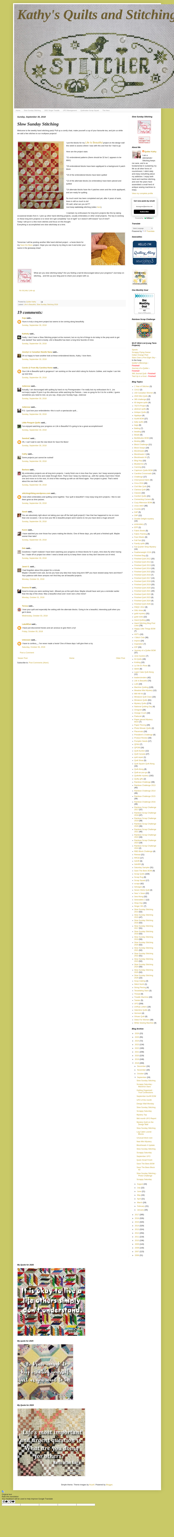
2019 (137, 1059)
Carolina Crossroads (143, 473)
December (141, 1066)
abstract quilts (140, 409)
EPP (136, 527)
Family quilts (139, 543)
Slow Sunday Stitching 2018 (47, 304)
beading (137, 432)
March (140, 1202)
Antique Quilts (140, 412)
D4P (136, 512)
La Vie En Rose (140, 666)
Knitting (137, 662)
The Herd (105, 110)
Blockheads (139, 451)
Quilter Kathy (150, 152)
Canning (137, 467)
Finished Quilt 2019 (142, 584)
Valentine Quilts (140, 1010)
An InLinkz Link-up (27, 290)
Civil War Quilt (140, 486)
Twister (137, 1000)
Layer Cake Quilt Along (144, 672)
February (141, 1206)
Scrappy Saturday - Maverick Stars (145, 1085)
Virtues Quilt (139, 1016)
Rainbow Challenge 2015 (144, 796)
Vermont (137, 1013)
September (142, 1077)
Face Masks (139, 537)
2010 (137, 1240)
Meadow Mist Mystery (143, 690)
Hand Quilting (140, 620)
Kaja (24, 318)
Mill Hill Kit (138, 694)
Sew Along (138, 897)
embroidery (139, 524)
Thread (137, 994)
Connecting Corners (142, 499)
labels (136, 669)
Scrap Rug (138, 877)
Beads (137, 435)
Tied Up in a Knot (139, 376)
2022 (137, 1048)
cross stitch (139, 506)
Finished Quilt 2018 (142, 581)
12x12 (136, 390)
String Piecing (140, 987)
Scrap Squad (139, 880)
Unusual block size (144, 1138)
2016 (137, 1218)
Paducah (138, 716)
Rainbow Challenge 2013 (144, 785)
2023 (137, 1044)
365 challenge (140, 399)
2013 (137, 1229)
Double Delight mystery (144, 519)
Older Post (120, 658)
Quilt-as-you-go (140, 772)
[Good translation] (5, 1501)
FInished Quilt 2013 (142, 565)
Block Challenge (141, 444)
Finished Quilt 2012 (142, 559)
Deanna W (26, 588)
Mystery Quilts (140, 703)
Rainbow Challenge (142, 782)
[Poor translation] (12, 1501)
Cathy (24, 454)
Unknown (26, 640)
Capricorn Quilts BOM (143, 470)
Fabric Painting (140, 534)
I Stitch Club (139, 637)
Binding (137, 441)
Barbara (25, 470)
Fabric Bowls (139, 531)
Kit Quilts (138, 659)
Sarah (24, 512)
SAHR (137, 861)
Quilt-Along (139, 769)
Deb (24, 548)
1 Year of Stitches (141, 386)
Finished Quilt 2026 (142, 604)
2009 (137, 1244)
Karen (24, 530)
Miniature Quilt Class (143, 697)
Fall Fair (137, 540)
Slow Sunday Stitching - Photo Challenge (147, 1174)
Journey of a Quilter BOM (145, 650)
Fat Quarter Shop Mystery (145, 547)
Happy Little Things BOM (144, 629)
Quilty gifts (138, 779)
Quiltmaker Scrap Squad (89, 110)
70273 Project (140, 406)
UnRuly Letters (140, 1007)
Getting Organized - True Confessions (145, 1091)
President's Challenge (143, 735)
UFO (136, 1004)
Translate (148, 231)
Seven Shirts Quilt (141, 890)
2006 (137, 1255)
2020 (137, 1056)
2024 (137, 1041)
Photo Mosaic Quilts (142, 728)
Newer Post (23, 658)
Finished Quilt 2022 (142, 594)
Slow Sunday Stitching (32, 110)
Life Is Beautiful (94, 142)
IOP (136, 647)
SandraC (26, 438)
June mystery (140, 656)
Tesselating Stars (141, 991)
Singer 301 (138, 906)
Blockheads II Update (146, 1145)
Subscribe (144, 212)
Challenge (138, 477)
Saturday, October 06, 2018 (33, 647)
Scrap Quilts (139, 874)
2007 (137, 1251)
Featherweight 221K (142, 552)
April (139, 1199)
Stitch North (139, 984)
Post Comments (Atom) (39, 663)
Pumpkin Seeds (141, 741)
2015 (137, 1222)
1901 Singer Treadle (51, 110)
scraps (137, 884)
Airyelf (91, 1485)
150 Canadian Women (143, 393)
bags (136, 425)
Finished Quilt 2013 (142, 562)
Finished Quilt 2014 (142, 568)
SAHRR (137, 864)
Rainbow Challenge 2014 (144, 791)
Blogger (109, 1485)
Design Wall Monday (145, 1104)
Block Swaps (139, 448)
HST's (136, 634)
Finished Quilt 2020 (142, 588)
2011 (137, 1237)
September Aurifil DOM (146, 1096)
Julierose (26, 386)
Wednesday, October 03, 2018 (35, 616)
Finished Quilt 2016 (142, 575)
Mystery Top (142, 1115)
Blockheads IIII (140, 457)
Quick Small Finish (144, 1160)
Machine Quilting (141, 687)
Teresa (25, 606)
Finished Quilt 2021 (142, 591)
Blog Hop (138, 461)
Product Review (141, 738)
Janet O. (26, 567)
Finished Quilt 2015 (142, 572)
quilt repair (138, 757)
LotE (136, 684)
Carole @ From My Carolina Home (37, 368)
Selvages (138, 887)
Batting (137, 428)
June (139, 1191)
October (140, 1074)
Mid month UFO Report (146, 1118)
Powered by (144, 218)
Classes (137, 493)
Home (18, 110)
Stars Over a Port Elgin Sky (143, 358)
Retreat (137, 855)
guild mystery (139, 613)
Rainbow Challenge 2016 (144, 802)
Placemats (138, 731)
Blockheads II (140, 454)
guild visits (138, 617)
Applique (138, 415)
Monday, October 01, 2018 (33, 579)
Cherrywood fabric (142, 480)
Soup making (139, 981)
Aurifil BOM (139, 419)
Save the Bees (26, 245)
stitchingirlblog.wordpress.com (36, 493)
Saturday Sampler (141, 867)
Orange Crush (140, 713)
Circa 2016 (138, 483)
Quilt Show (138, 760)
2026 (137, 1033)
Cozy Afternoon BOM (143, 503)
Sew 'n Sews (139, 893)
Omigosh (138, 710)
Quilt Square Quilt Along (144, 764)
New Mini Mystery (144, 1141)
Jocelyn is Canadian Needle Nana (37, 352)
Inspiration (138, 644)
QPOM (137, 748)
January (140, 1210)
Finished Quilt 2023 (142, 597)
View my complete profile (142, 193)
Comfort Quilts (140, 496)
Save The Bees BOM (143, 871)
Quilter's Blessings (140, 363)
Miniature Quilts (140, 700)
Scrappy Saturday (144, 1111)
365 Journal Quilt (139, 373)
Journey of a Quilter (140, 368)
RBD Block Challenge (143, 851)
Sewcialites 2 (139, 900)
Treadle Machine (141, 997)
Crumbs (137, 509)
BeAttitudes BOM (141, 438)
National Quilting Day (143, 706)
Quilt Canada (139, 754)
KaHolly (25, 334)
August (140, 1184)
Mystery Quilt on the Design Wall (145, 1123)
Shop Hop (138, 903)
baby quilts (138, 422)
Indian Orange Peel (140, 355)
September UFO (143, 1156)
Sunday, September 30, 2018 (34, 325)
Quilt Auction (139, 751)
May (139, 1195)
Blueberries (139, 464)
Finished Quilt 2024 (142, 601)
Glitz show (138, 610)
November (141, 1070)
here (99, 207)
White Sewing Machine (144, 1023)
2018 (137, 1063)
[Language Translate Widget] (142, 228)
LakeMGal (26, 624)
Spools (135, 350)
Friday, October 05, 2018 (32, 631)
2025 (137, 1037)
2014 (137, 1226)
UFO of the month (144, 1100)
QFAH (136, 744)
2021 (137, 1052)
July (139, 1188)
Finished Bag (139, 555)
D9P (136, 515)
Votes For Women (141, 1020)
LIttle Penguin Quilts (31, 423)
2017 (137, 1215)
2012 (137, 1233)
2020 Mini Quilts (141, 396)
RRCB (137, 858)
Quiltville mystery (141, 776)
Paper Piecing (140, 725)
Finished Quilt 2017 (142, 578)
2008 (137, 1248)
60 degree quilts (141, 402)
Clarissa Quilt (140, 490)
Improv (137, 641)
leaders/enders (140, 677)
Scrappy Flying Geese (141, 352)
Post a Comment (27, 653)
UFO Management (70, 110)
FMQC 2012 (139, 607)
